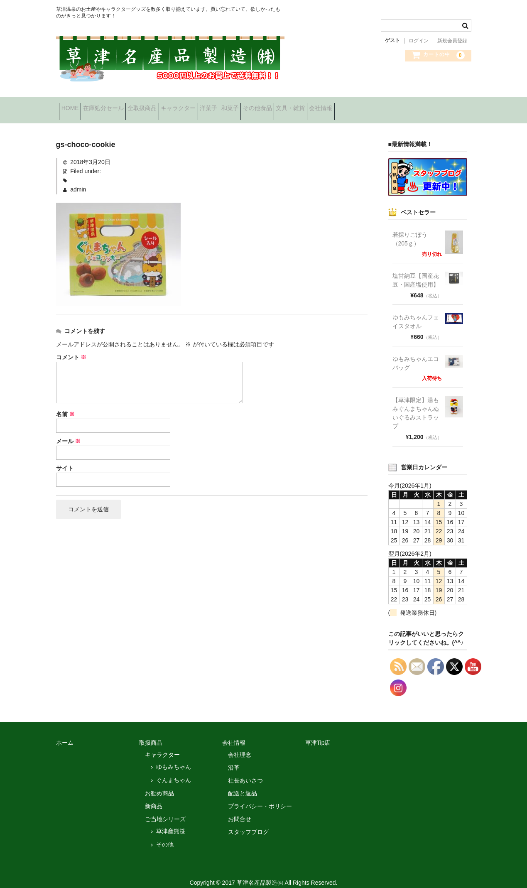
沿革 (234, 758)
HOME (73, 105)
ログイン (419, 41)
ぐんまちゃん (173, 770)
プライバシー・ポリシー (260, 796)
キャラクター (220, 105)
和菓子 (297, 105)
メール (68, 432)
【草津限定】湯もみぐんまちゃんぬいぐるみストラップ (415, 403)
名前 (65, 405)
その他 (165, 835)
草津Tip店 (318, 733)
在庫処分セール (119, 105)
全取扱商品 (171, 105)
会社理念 (239, 745)
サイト (65, 459)
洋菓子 (263, 105)
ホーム (65, 733)
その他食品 (338, 105)
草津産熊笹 (170, 821)
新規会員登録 (452, 41)
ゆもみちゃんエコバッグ (415, 353)
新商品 (153, 796)
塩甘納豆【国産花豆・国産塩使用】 (415, 270)
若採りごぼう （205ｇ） (412, 229)
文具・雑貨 (384, 105)
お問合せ (239, 809)
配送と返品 (242, 783)
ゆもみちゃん (173, 757)
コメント (71, 348)
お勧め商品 (159, 783)
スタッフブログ (248, 822)
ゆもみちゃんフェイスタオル (415, 312)
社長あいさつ (245, 771)
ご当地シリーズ (165, 809)
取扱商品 (150, 733)
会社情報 (427, 105)
